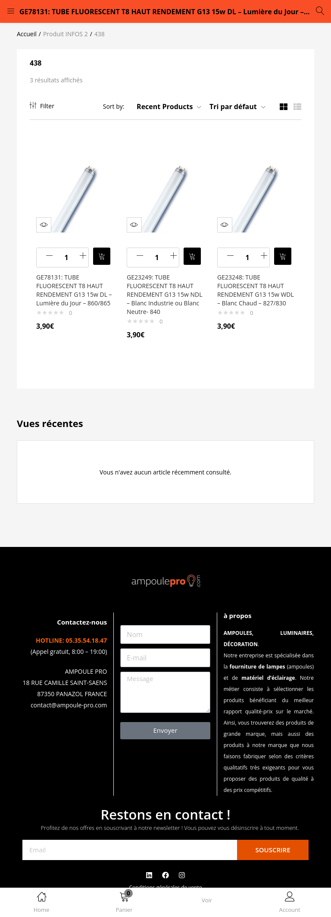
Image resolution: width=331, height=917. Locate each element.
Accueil (27, 34)
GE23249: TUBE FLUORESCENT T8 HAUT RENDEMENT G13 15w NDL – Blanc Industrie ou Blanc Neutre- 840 (163, 290)
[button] (124, 903)
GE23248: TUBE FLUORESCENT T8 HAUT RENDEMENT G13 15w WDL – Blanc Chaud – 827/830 (252, 290)
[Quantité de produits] (68, 253)
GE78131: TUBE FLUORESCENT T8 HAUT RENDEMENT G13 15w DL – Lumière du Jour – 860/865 (73, 290)
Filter (42, 106)
